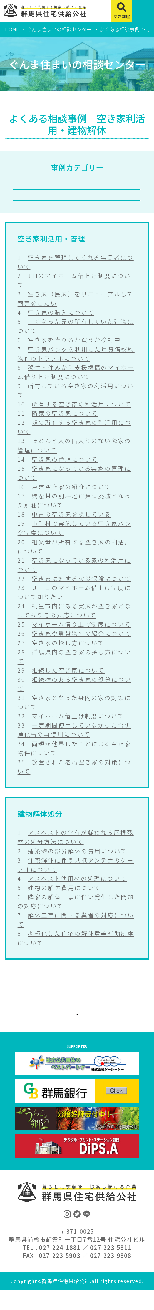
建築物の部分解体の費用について (77, 864)
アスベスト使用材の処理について (77, 891)
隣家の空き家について (65, 426)
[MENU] (143, 11)
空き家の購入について (61, 325)
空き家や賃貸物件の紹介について (81, 646)
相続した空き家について (68, 683)
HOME (12, 29)
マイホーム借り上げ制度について (81, 637)
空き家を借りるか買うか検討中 (74, 353)
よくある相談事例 (120, 29)
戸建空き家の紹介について (71, 499)
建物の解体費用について (64, 900)
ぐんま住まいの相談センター (59, 29)
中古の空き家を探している (71, 527)
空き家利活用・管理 (77, 190)
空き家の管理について (65, 472)
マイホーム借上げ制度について (78, 729)
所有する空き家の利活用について (81, 417)
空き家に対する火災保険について (81, 591)
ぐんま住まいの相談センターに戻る (77, 1028)
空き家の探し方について (68, 656)
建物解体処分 (77, 207)
